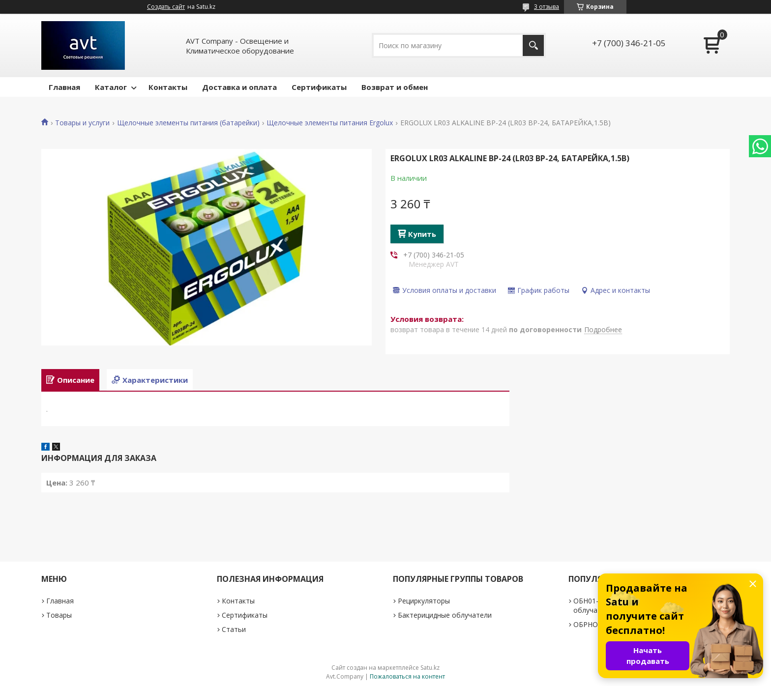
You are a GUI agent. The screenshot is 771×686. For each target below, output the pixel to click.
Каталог (111, 87)
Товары (59, 615)
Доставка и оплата (239, 87)
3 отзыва (546, 6)
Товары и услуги (82, 122)
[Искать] (533, 45)
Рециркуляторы (424, 600)
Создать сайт (166, 6)
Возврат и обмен (394, 87)
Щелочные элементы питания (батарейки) (188, 122)
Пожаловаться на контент (407, 676)
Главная (64, 87)
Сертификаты (319, 87)
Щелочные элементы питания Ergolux (330, 122)
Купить (422, 234)
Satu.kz (430, 667)
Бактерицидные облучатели (445, 615)
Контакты (167, 87)
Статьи (234, 629)
